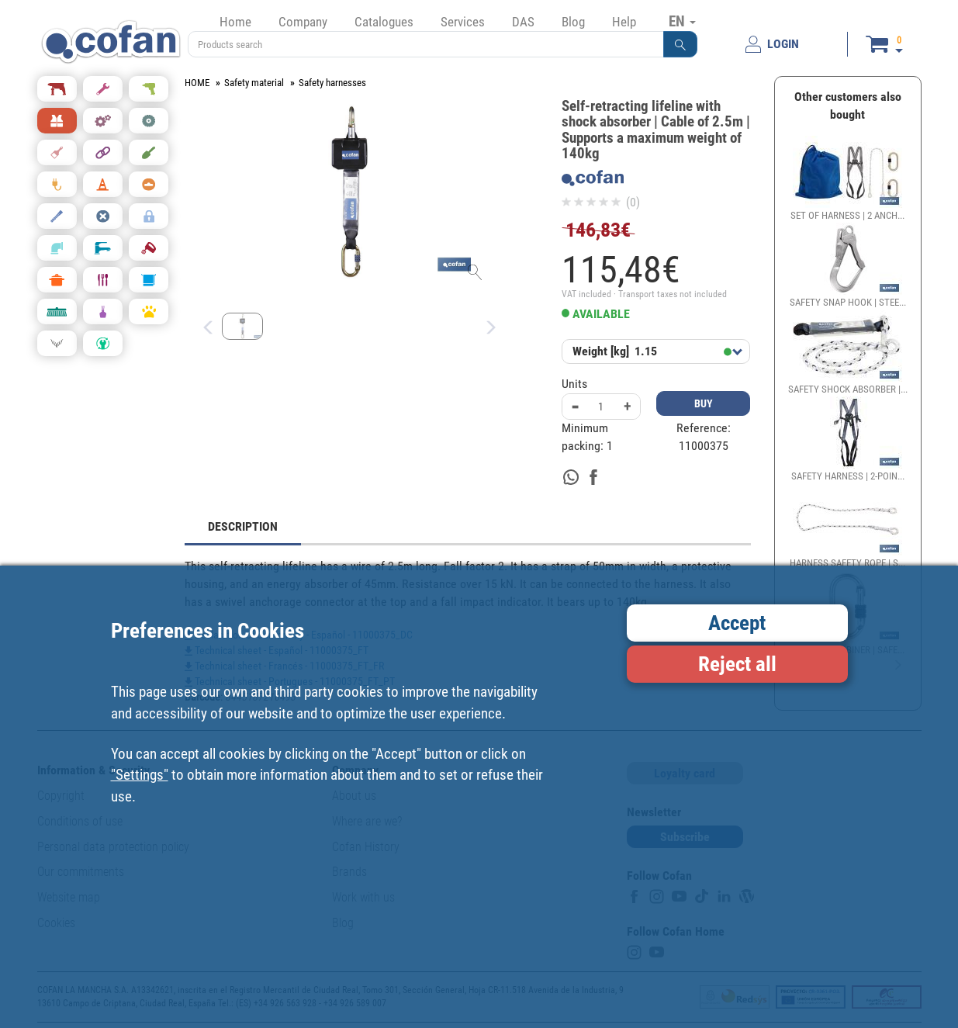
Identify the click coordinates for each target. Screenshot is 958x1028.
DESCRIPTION (243, 526)
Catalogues (383, 21)
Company (302, 21)
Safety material (254, 82)
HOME (197, 82)
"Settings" (139, 775)
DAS (523, 21)
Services (463, 21)
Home (235, 21)
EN (682, 20)
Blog (573, 21)
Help (624, 21)
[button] (680, 44)
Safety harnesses (332, 82)
